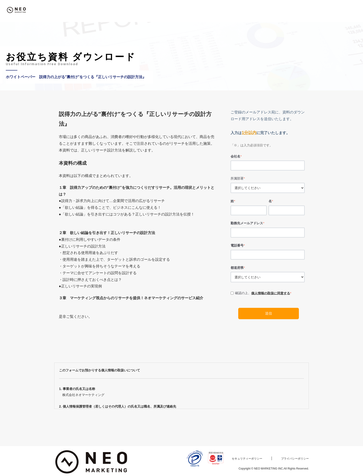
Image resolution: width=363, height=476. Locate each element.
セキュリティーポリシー (247, 458)
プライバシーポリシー (295, 458)
